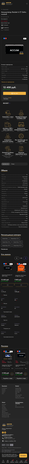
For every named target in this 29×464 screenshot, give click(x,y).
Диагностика (4, 410)
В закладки (4, 25)
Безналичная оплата (6, 414)
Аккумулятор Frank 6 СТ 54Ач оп (20, 366)
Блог (3, 393)
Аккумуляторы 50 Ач (17, 245)
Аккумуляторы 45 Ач (15, 238)
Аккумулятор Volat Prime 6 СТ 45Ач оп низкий (20, 276)
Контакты (3, 389)
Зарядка (3, 411)
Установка (4, 404)
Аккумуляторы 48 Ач (6, 245)
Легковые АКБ (18, 389)
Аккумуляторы (4, 9)
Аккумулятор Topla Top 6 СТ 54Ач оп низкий (7, 366)
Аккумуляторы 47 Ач (17, 242)
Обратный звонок (7, 435)
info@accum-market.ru (8, 434)
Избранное (12, 461)
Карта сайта (4, 447)
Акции (3, 392)
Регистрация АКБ (5, 417)
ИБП (16, 393)
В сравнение (5, 28)
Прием (3, 406)
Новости (3, 391)
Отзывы (12, 164)
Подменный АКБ (5, 415)
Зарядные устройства (19, 397)
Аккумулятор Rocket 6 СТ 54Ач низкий (7, 275)
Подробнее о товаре (7, 378)
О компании (4, 388)
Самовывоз (4, 408)
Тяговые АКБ (17, 396)
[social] (3, 432)
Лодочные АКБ (18, 395)
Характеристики (5, 164)
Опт (16, 405)
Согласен (23, 455)
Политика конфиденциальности (14, 447)
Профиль (16, 461)
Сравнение (21, 461)
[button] (27, 363)
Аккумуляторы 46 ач (6, 242)
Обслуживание (5, 412)
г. (9, 97)
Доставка (4, 407)
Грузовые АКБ (18, 391)
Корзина (25, 461)
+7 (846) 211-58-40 (8, 437)
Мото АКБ (17, 392)
